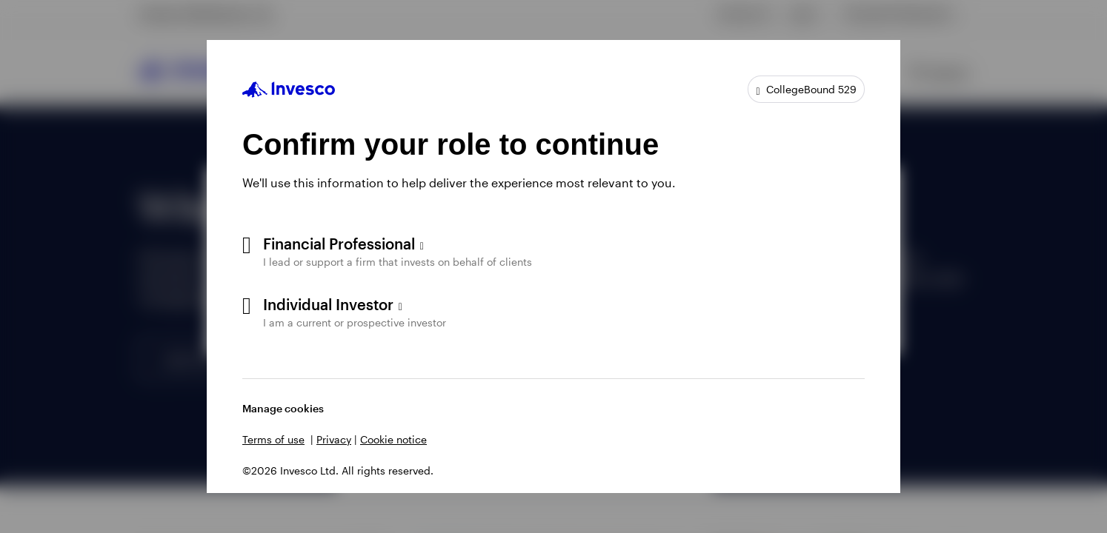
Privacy (333, 439)
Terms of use (273, 439)
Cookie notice (393, 439)
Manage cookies (283, 408)
